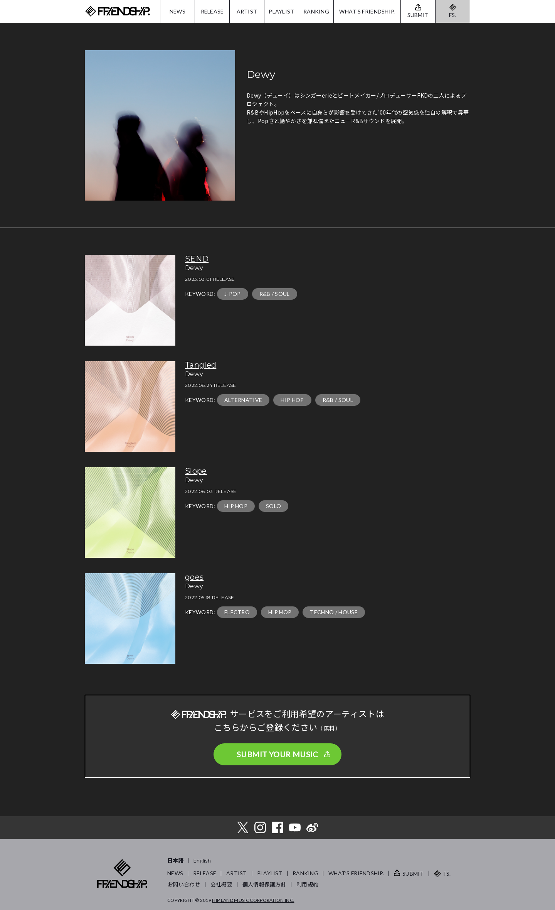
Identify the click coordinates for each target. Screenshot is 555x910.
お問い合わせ (183, 884)
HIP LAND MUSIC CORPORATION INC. (253, 900)
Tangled (200, 365)
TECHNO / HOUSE (333, 612)
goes (194, 577)
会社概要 (221, 884)
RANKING (316, 11)
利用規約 (307, 884)
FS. (452, 15)
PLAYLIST (281, 11)
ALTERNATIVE (243, 400)
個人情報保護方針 (264, 884)
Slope (196, 471)
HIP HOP (292, 400)
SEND (197, 258)
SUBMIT (413, 873)
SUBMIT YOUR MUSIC (277, 754)
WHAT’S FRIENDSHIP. (356, 873)
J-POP (232, 293)
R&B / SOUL (274, 293)
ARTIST (247, 11)
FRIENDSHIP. (117, 11)
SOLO (273, 506)
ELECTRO (237, 612)
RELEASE (212, 11)
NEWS (177, 11)
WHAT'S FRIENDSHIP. (367, 11)
